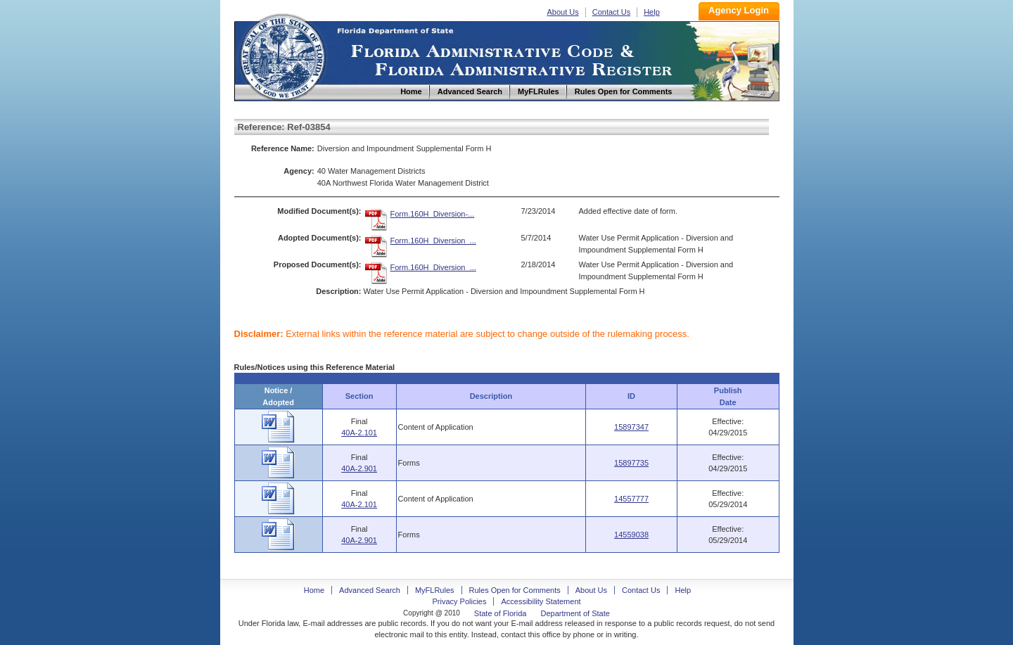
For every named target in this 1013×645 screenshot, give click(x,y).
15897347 (631, 427)
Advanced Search (369, 590)
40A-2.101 (359, 432)
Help (652, 12)
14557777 (631, 498)
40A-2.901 (359, 468)
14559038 (631, 534)
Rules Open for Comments (515, 590)
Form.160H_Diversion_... (433, 240)
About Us (563, 12)
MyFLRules (434, 590)
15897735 (631, 463)
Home (282, 55)
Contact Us (611, 12)
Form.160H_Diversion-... (432, 214)
